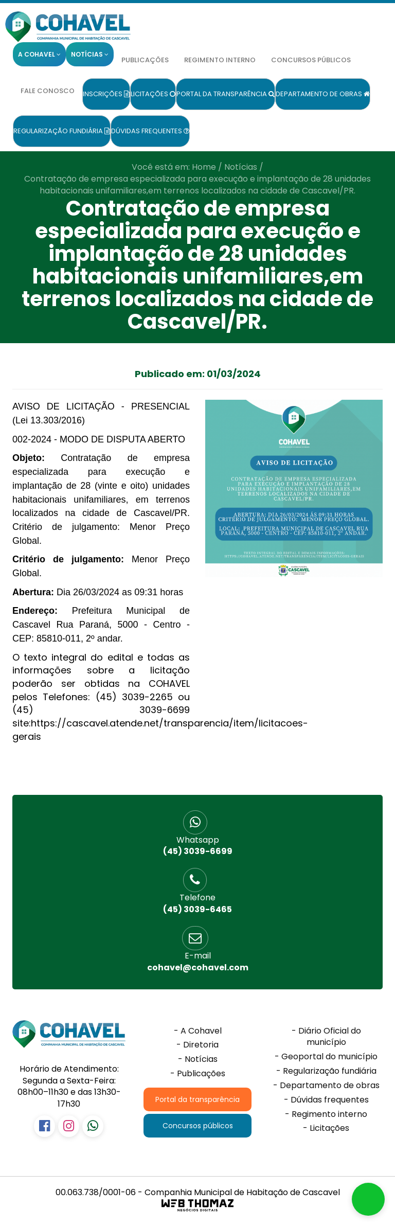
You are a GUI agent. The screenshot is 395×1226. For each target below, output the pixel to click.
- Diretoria (197, 1045)
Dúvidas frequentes (150, 131)
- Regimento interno (326, 1114)
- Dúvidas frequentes (326, 1100)
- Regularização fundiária (326, 1071)
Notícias (240, 167)
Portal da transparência (225, 94)
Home (204, 167)
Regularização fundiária (61, 131)
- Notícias (198, 1059)
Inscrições (106, 94)
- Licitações (326, 1128)
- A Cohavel (198, 1031)
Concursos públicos (311, 60)
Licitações (153, 94)
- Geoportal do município (326, 1056)
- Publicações (197, 1073)
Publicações (145, 60)
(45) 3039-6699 (197, 846)
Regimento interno (220, 60)
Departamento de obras (323, 94)
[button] (368, 1199)
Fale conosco (48, 91)
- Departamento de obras (326, 1085)
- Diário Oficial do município (326, 1037)
